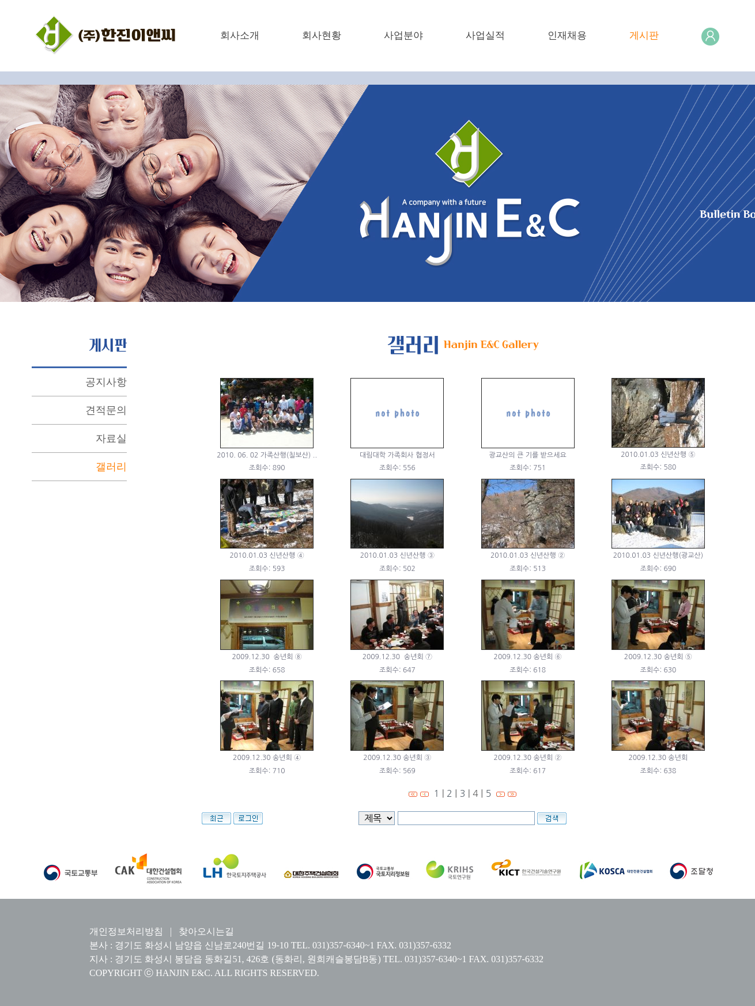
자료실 (111, 438)
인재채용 (567, 35)
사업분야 (403, 35)
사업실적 (485, 35)
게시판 (644, 35)
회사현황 (321, 35)
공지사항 (106, 382)
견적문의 (106, 410)
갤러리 (111, 466)
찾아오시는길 (206, 931)
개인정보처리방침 (126, 931)
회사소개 (239, 35)
